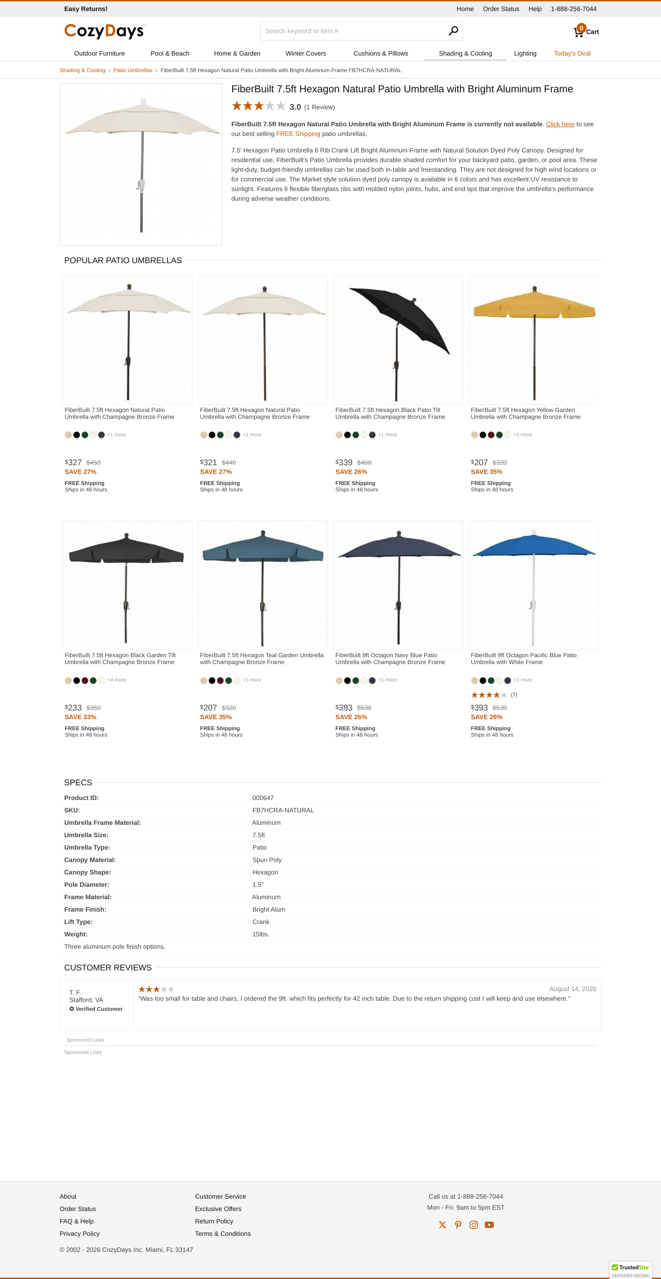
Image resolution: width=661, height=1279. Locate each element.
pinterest (458, 1224)
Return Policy (214, 1221)
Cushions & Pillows (380, 53)
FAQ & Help (77, 1221)
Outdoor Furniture (99, 53)
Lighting (525, 53)
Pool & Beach (170, 53)
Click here (560, 124)
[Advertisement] (330, 1114)
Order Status (501, 8)
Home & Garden (237, 53)
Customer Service (220, 1196)
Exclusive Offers (218, 1208)
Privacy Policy (80, 1233)
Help (535, 8)
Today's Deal (572, 53)
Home (465, 8)
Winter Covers (306, 53)
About (68, 1196)
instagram (473, 1224)
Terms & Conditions (223, 1233)
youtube (489, 1224)
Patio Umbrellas (132, 70)
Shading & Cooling (465, 53)
